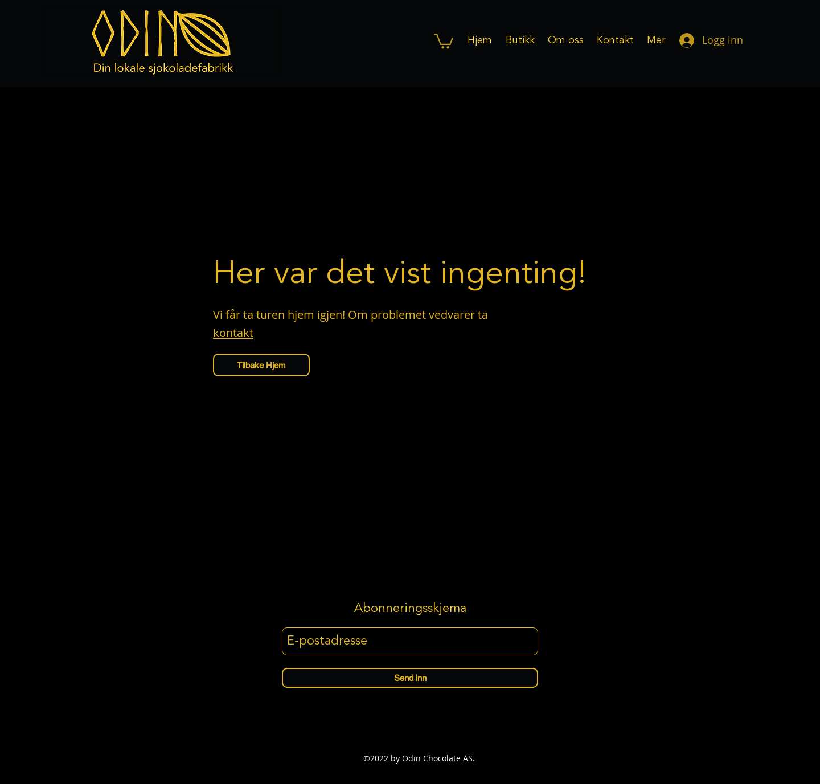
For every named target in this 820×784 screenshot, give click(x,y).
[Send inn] (410, 678)
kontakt (233, 332)
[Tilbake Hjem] (261, 365)
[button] (443, 40)
